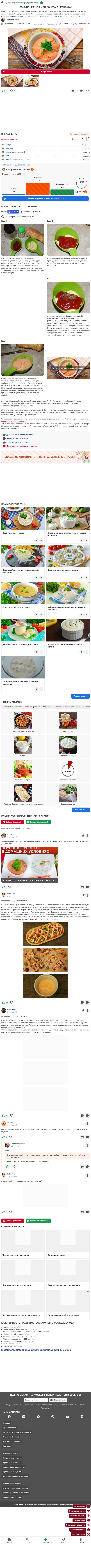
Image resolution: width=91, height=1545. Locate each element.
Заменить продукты (9, 139)
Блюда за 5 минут (68, 770)
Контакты (7, 1446)
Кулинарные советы (12, 1458)
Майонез (9, 148)
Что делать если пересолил (16, 1255)
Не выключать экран (79, 134)
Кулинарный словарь (12, 1463)
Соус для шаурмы (23, 770)
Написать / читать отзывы (17, 439)
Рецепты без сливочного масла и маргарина (23, 794)
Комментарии (39, 23)
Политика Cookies (11, 1437)
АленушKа (11, 1009)
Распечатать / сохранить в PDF (19, 442)
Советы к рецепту (70, 24)
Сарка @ (11, 834)
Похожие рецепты (24, 24)
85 (77, 91)
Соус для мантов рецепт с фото (63, 570)
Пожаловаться (8, 24)
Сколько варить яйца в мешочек (63, 1315)
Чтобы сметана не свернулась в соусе (21, 1315)
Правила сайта (9, 1428)
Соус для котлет (68, 794)
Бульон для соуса (56, 1255)
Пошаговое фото (54, 23)
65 (7, 91)
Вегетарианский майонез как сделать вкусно (66, 645)
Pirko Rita (11, 894)
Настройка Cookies (11, 1441)
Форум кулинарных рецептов (16, 1493)
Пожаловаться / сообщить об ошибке (22, 446)
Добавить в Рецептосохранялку (20, 435)
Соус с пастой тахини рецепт (16, 607)
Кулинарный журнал (12, 1472)
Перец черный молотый (15, 152)
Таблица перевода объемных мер (16, 165)
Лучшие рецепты (10, 1453)
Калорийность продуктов (14, 1467)
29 (7, 1002)
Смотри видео (27, 72)
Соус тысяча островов (13, 533)
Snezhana (7, 20)
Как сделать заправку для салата (64, 1285)
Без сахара (68, 722)
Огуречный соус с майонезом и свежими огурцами (67, 534)
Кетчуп (8, 145)
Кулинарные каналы (12, 1497)
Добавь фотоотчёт (12, 822)
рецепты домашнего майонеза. (14, 421)
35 (7, 1115)
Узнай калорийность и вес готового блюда (34, 199)
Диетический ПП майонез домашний (20, 644)
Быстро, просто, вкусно (23, 722)
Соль (8, 156)
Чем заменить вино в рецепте (16, 1285)
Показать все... (80, 810)
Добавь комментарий (37, 822)
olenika (10, 1122)
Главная (6, 1423)
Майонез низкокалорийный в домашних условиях (67, 608)
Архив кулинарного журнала (15, 1476)
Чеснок (8, 160)
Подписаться (57, 1400)
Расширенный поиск (12, 1483)
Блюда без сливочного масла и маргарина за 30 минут (27, 707)
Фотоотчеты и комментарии (15, 1488)
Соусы (23, 746)
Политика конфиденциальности (17, 1432)
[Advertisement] (45, 111)
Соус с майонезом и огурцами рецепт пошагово (20, 571)
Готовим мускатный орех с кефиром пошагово (20, 682)
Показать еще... (80, 696)
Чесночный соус (68, 746)
